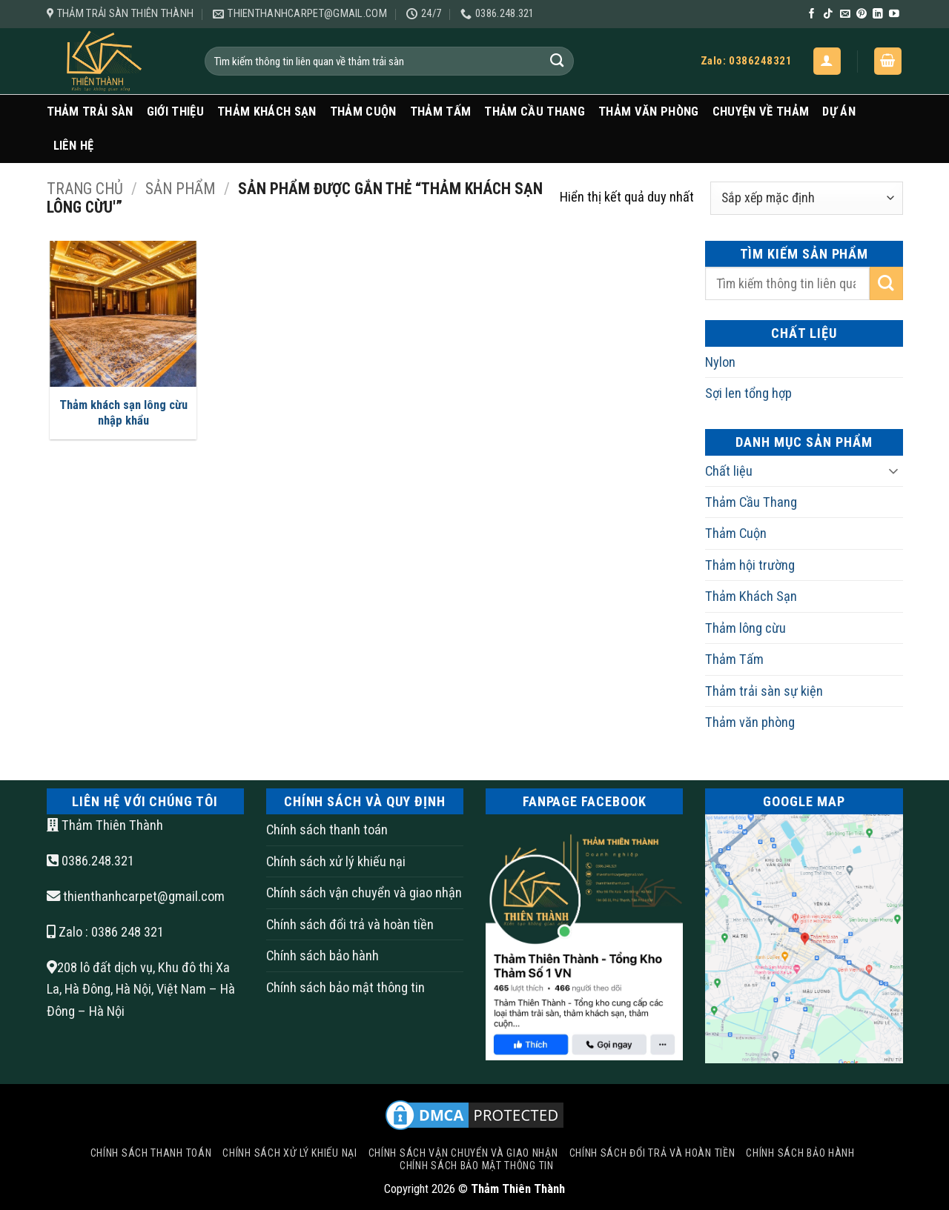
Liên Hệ (73, 146)
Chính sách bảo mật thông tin (345, 987)
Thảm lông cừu (745, 628)
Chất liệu (729, 471)
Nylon (720, 362)
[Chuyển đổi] (894, 470)
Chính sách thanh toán (327, 829)
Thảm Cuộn (363, 111)
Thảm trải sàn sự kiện (764, 691)
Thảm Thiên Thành (105, 825)
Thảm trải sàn (90, 111)
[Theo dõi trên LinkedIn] (878, 14)
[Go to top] (878, 1117)
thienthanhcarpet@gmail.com (144, 896)
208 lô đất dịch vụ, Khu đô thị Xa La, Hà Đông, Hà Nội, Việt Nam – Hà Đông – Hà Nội (141, 989)
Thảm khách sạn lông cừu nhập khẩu (123, 413)
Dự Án (839, 111)
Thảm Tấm (441, 111)
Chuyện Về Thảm (761, 111)
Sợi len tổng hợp (748, 393)
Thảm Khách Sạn (267, 111)
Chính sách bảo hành (322, 955)
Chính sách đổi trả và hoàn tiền (350, 924)
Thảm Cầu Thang (534, 111)
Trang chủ (85, 188)
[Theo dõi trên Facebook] (812, 14)
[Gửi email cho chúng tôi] (845, 14)
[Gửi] (557, 61)
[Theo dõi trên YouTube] (894, 14)
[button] (827, 61)
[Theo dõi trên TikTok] (828, 14)
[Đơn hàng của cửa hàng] (806, 198)
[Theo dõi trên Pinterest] (861, 14)
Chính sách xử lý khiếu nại (336, 861)
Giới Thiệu (175, 111)
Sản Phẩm (180, 188)
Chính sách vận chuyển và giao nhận (364, 892)
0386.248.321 (90, 860)
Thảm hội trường (750, 565)
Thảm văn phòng (648, 111)
